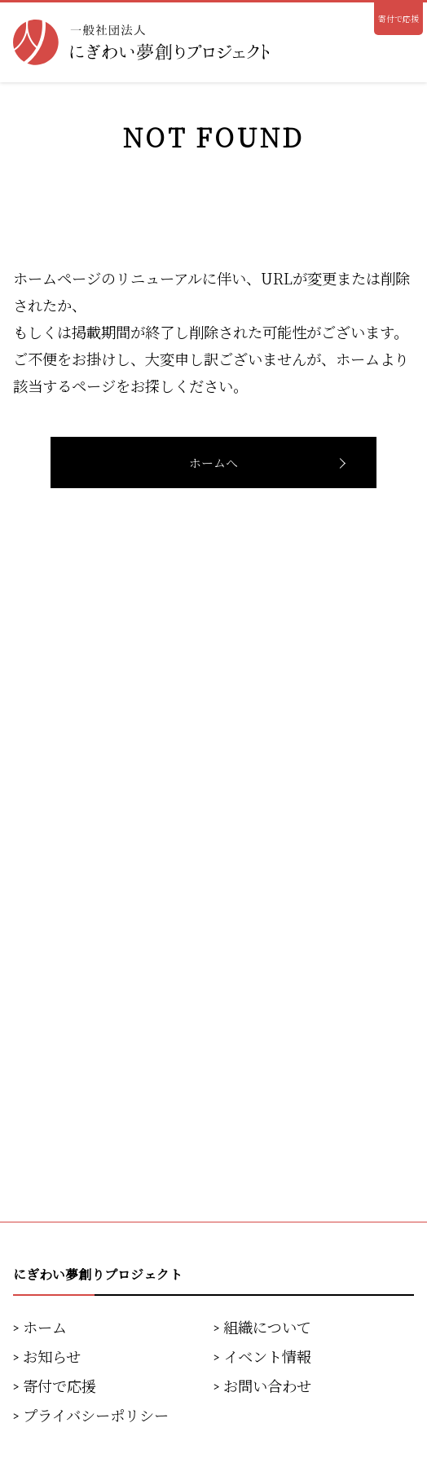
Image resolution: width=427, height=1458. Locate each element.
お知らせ (52, 1356)
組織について (267, 1326)
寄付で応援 (398, 18)
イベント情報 (267, 1356)
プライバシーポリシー (96, 1414)
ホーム (45, 1326)
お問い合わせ (267, 1385)
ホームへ (213, 462)
